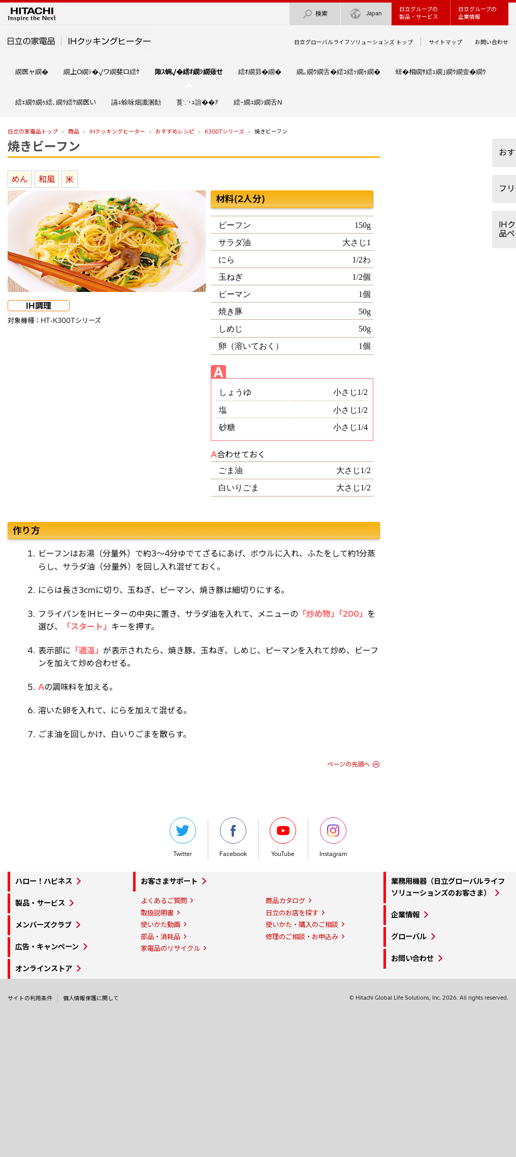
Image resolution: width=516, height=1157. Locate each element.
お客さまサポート (169, 881)
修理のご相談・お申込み (302, 937)
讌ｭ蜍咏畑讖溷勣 (136, 102)
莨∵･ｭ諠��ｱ (197, 102)
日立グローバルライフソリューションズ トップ (353, 42)
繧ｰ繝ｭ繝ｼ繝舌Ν (258, 102)
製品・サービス (40, 903)
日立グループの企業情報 (477, 13)
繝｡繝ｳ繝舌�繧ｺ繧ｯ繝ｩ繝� (338, 72)
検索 (315, 14)
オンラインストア (43, 968)
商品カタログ (285, 901)
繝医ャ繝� (31, 72)
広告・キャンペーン (47, 946)
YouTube (283, 837)
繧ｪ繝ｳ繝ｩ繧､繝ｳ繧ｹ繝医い (55, 102)
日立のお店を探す (292, 913)
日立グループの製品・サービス (418, 13)
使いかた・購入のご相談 (302, 924)
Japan (366, 14)
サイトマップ (445, 42)
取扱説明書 (157, 913)
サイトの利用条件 (30, 998)
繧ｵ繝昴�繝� (259, 72)
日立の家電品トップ (33, 131)
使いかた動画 (160, 924)
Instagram (333, 837)
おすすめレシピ (175, 131)
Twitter (183, 837)
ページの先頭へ (348, 764)
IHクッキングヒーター (117, 131)
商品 (73, 131)
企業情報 (405, 914)
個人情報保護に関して (91, 998)
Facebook (233, 837)
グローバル (409, 936)
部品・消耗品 (160, 937)
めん (20, 179)
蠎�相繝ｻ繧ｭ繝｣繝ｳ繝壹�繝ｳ (441, 72)
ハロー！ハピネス (43, 881)
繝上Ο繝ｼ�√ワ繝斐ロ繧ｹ (101, 72)
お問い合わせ (491, 42)
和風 (47, 179)
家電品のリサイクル (170, 948)
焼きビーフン (44, 146)
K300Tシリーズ (224, 131)
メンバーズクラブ (43, 925)
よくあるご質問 (164, 901)
